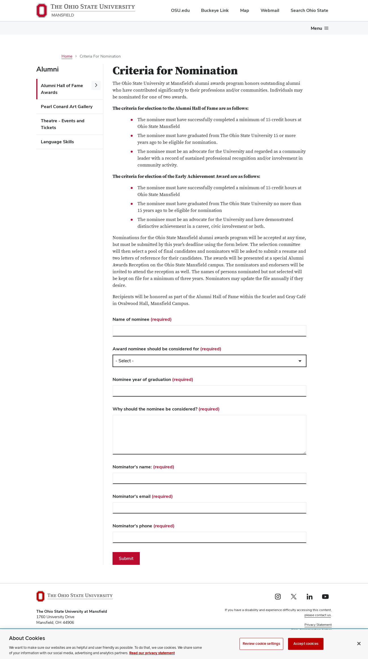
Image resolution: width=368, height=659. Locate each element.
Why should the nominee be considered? (166, 409)
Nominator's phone (144, 526)
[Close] (359, 643)
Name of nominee (142, 319)
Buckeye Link (215, 10)
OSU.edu (180, 10)
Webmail (270, 10)
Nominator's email (143, 496)
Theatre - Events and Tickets (62, 124)
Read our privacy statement (152, 653)
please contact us (317, 615)
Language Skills (57, 142)
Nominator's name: (143, 467)
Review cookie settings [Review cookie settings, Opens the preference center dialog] (261, 643)
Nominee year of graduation (153, 379)
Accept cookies (305, 643)
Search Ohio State (309, 10)
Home (67, 56)
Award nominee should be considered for (167, 349)
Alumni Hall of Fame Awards (62, 89)
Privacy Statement (318, 624)
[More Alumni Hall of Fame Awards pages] (96, 85)
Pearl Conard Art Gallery (66, 107)
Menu (316, 28)
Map (244, 10)
